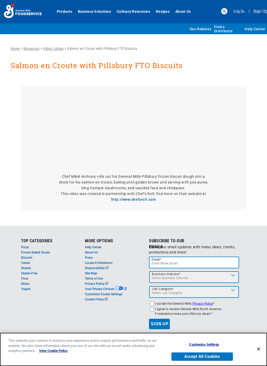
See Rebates (200, 29)
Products (64, 11)
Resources (31, 48)
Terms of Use (94, 278)
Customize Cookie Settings (103, 294)
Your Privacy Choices (105, 289)
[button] (224, 11)
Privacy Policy (96, 284)
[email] (194, 262)
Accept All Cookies (202, 356)
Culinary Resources (133, 11)
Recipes (163, 11)
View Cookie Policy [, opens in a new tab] (53, 351)
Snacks (26, 268)
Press (89, 257)
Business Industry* (166, 274)
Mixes (25, 284)
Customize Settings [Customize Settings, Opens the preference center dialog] (204, 344)
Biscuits (26, 257)
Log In (239, 11)
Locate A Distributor (99, 263)
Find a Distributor (223, 29)
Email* (156, 259)
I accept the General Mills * (184, 303)
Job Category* (163, 289)
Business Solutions (94, 11)
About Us (183, 11)
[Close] (258, 349)
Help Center (255, 29)
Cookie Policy (96, 299)
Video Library (53, 48)
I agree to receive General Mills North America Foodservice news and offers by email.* (188, 311)
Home (15, 48)
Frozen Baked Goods (35, 252)
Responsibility (96, 268)
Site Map (91, 273)
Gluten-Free (29, 273)
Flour (24, 278)
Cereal (25, 263)
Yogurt (25, 289)
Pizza (25, 247)
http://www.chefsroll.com (133, 199)
